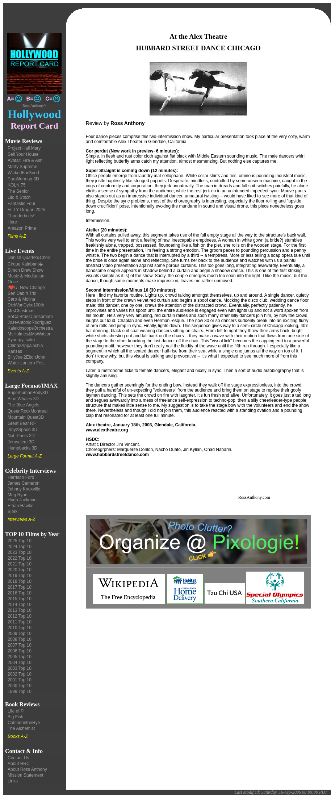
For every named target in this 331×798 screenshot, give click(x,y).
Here (12, 222)
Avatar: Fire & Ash (25, 160)
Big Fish (15, 716)
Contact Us (18, 757)
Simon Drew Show (25, 270)
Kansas (15, 351)
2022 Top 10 (20, 558)
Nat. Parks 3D (21, 435)
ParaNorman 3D (23, 178)
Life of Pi (16, 711)
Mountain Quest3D (26, 417)
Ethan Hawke (20, 505)
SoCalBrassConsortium (30, 316)
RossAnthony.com (254, 497)
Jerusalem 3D (21, 441)
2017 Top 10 (20, 587)
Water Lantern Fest (26, 362)
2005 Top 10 (20, 656)
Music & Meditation (26, 276)
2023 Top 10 (20, 552)
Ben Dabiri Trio (22, 293)
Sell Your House (23, 154)
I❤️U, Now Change (26, 287)
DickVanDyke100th (26, 305)
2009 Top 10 (20, 633)
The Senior (18, 191)
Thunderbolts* (21, 215)
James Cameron (23, 483)
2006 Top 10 (20, 650)
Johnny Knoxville (24, 489)
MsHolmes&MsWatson (29, 334)
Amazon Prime (22, 228)
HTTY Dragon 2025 (26, 209)
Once (13, 281)
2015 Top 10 (20, 598)
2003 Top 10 (20, 668)
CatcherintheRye (24, 722)
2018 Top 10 (20, 581)
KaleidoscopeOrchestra (30, 328)
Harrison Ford (21, 477)
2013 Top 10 (20, 610)
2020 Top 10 (20, 569)
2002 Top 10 (20, 674)
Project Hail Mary (24, 148)
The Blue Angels (23, 405)
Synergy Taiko (21, 339)
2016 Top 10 (20, 593)
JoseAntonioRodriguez (29, 322)
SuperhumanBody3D (28, 392)
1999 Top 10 (20, 691)
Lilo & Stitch (19, 197)
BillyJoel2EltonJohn (26, 357)
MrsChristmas (21, 310)
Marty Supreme (22, 166)
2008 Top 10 (20, 639)
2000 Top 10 (20, 685)
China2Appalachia (25, 345)
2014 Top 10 (20, 604)
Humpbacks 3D (22, 448)
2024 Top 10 (20, 546)
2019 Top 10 (20, 575)
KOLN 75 (16, 185)
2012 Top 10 (20, 616)
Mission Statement (25, 775)
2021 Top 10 (20, 564)
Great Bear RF (22, 423)
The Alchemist (21, 728)
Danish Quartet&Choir (29, 257)
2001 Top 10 (20, 679)
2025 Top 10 (20, 540)
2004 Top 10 (20, 662)
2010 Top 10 (20, 627)
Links (13, 781)
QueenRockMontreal (27, 411)
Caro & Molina (21, 299)
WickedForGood (23, 172)
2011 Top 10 (20, 621)
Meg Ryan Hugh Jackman (22, 497)
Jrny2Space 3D (22, 429)
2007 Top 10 (20, 645)
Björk (12, 511)
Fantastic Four (21, 203)
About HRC (19, 763)
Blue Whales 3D (23, 398)
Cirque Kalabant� (25, 264)
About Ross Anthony (27, 769)
